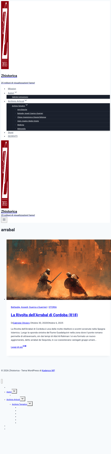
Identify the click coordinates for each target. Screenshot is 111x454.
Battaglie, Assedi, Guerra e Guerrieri (30, 113)
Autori (9, 392)
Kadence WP (48, 370)
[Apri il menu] (4, 220)
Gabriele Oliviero (21, 323)
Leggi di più (18, 347)
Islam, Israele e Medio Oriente (28, 121)
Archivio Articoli (13, 400)
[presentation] (58, 270)
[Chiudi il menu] (2, 381)
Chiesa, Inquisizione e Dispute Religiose (31, 117)
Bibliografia (21, 129)
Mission (12, 88)
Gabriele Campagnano (20, 97)
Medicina (20, 125)
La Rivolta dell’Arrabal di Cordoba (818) (44, 315)
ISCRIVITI (13, 136)
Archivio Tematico (19, 404)
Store (10, 132)
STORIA (53, 307)
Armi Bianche (22, 110)
